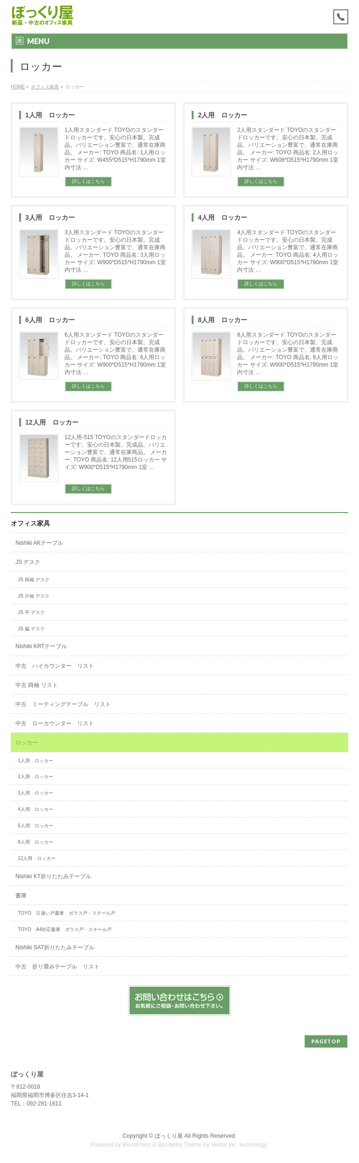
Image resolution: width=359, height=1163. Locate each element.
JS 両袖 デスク (34, 579)
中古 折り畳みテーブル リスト (57, 966)
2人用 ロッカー (222, 115)
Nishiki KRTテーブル (41, 646)
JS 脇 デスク (31, 628)
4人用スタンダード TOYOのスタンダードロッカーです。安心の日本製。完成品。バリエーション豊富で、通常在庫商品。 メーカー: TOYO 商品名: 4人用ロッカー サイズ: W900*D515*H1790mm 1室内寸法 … (287, 251)
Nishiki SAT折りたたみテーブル (57, 947)
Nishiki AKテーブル (39, 543)
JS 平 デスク (31, 612)
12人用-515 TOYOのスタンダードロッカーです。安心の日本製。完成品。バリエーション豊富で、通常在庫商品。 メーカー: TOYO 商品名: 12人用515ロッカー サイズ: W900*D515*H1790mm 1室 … (116, 452)
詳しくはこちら (88, 181)
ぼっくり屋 (169, 1136)
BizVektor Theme (180, 1144)
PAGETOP (326, 1041)
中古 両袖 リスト (36, 685)
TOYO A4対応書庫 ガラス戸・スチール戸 (65, 929)
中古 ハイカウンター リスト (54, 666)
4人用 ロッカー (222, 217)
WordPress (136, 1144)
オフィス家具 (30, 523)
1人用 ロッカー (50, 115)
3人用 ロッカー (50, 217)
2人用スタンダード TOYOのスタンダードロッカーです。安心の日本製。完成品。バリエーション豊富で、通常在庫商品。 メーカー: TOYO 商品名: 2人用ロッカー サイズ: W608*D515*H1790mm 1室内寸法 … (287, 149)
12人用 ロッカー (52, 422)
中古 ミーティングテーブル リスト (63, 704)
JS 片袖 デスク (34, 596)
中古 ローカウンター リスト (54, 723)
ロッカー (26, 742)
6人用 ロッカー (50, 320)
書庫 (21, 895)
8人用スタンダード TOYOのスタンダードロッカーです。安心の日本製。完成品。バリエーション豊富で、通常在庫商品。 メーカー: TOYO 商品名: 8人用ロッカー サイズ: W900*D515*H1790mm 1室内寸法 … (287, 354)
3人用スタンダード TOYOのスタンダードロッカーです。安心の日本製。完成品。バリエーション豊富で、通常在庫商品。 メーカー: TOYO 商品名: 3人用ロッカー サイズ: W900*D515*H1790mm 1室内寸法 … (115, 251)
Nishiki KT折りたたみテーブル (53, 876)
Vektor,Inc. (224, 1144)
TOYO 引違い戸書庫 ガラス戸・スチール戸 (66, 913)
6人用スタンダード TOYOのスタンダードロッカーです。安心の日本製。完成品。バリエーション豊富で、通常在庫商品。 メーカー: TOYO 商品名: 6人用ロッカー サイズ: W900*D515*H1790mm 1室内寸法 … (115, 354)
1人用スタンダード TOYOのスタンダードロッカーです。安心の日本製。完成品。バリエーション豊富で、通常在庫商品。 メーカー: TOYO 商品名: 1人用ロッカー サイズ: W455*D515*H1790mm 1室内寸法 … (115, 149)
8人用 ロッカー (222, 320)
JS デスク (27, 562)
